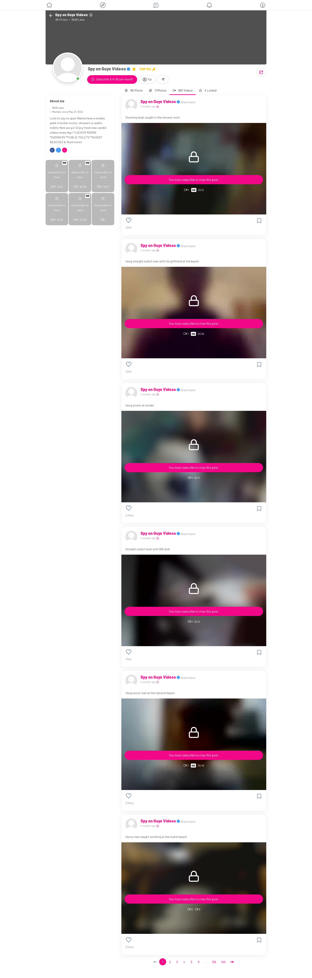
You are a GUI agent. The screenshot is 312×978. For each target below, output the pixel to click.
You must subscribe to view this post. (194, 179)
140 (223, 962)
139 (214, 962)
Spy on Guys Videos (158, 101)
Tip (147, 79)
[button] (263, 5)
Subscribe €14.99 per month (112, 79)
